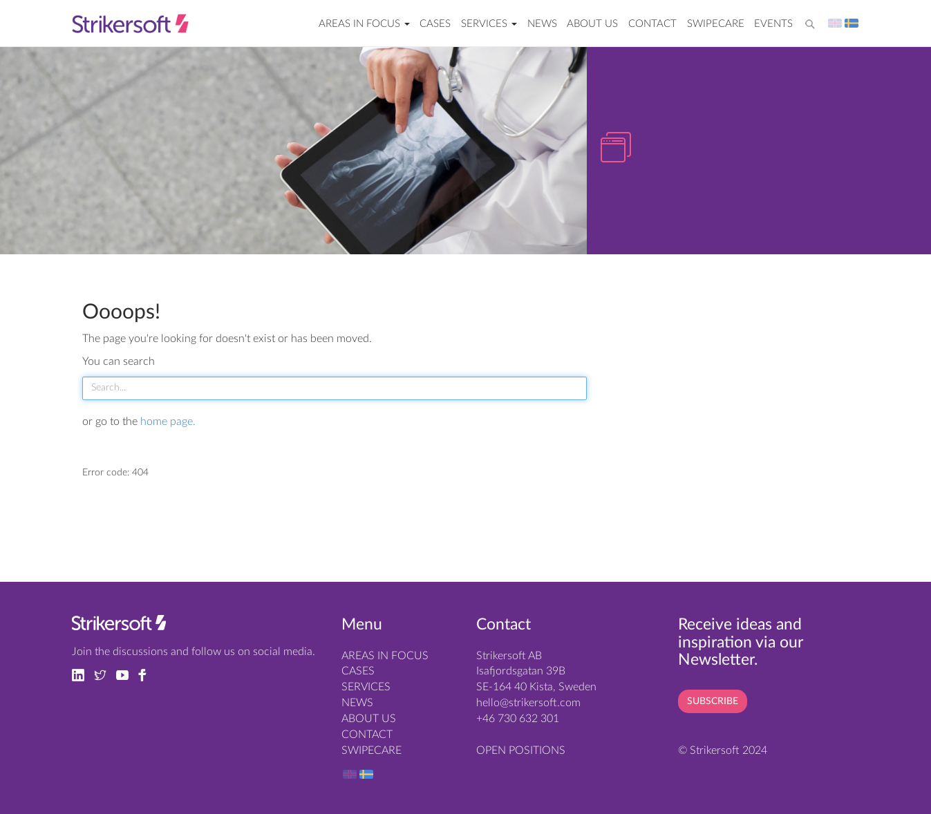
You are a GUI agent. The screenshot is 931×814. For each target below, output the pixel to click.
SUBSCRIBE (712, 701)
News (542, 24)
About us (592, 24)
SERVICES (489, 24)
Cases (435, 24)
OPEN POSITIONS (520, 750)
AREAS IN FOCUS (364, 24)
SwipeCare (715, 24)
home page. (168, 421)
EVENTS (773, 24)
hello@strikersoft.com (528, 702)
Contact (652, 24)
